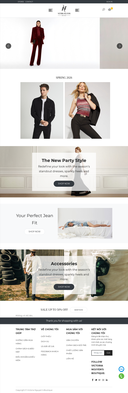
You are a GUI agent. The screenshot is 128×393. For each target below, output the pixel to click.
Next (119, 46)
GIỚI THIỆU (46, 336)
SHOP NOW (64, 287)
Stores (21, 2)
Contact (29, 2)
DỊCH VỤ (45, 341)
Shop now (64, 183)
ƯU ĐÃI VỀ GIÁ (47, 346)
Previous (8, 46)
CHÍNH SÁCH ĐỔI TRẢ (76, 345)
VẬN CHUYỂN (72, 340)
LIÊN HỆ (70, 358)
